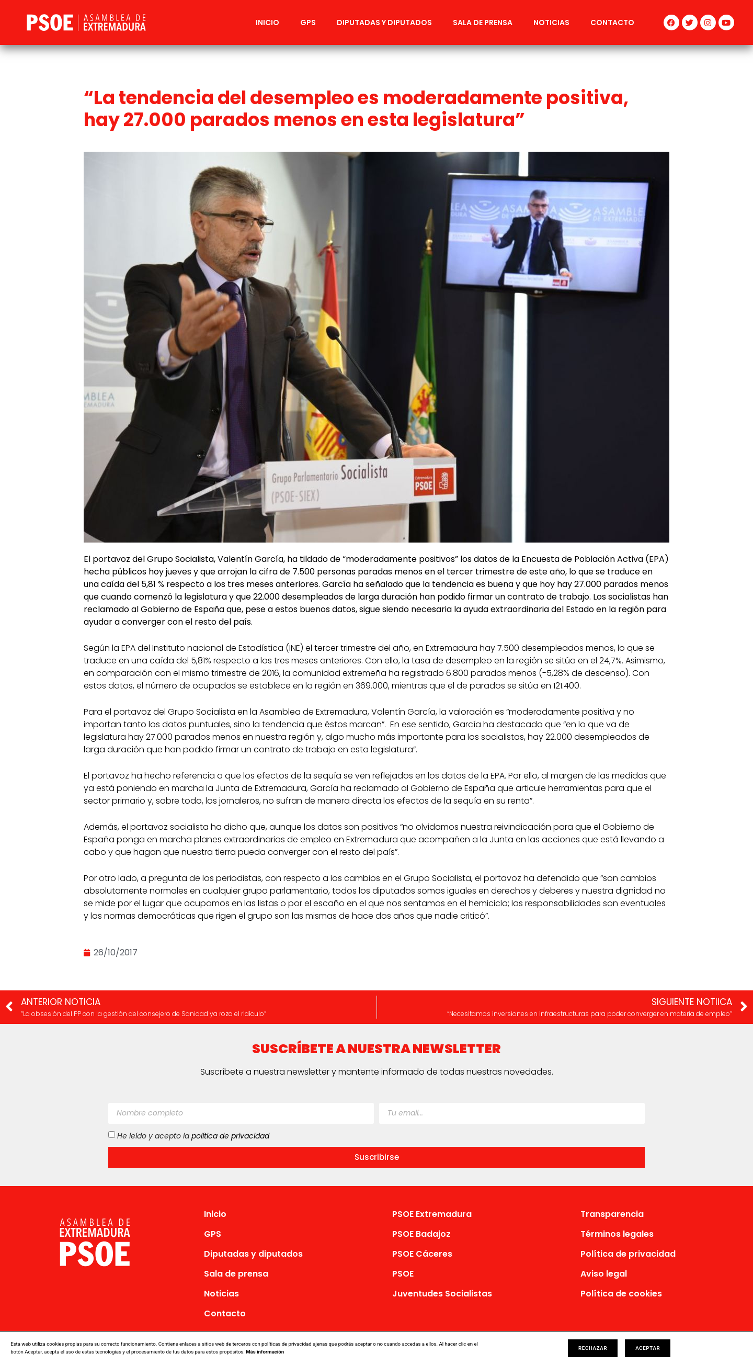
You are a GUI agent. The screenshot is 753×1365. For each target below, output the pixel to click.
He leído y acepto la (193, 1135)
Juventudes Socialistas (442, 1294)
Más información (265, 1352)
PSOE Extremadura (432, 1214)
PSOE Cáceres (422, 1254)
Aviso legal (603, 1274)
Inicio (267, 22)
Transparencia (612, 1214)
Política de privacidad (628, 1254)
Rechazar (592, 1348)
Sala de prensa (482, 22)
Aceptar (647, 1348)
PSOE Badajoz (421, 1234)
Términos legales (617, 1234)
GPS (308, 22)
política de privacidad (230, 1135)
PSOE (403, 1274)
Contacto (612, 22)
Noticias (551, 22)
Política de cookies (621, 1294)
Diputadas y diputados (384, 22)
